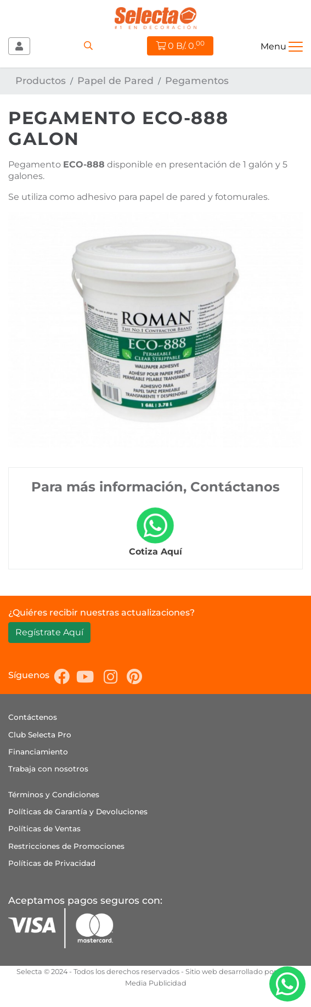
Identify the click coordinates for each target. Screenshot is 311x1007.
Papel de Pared (115, 80)
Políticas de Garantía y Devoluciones (78, 811)
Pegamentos (197, 80)
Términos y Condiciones (53, 794)
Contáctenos (32, 717)
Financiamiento (38, 751)
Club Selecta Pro (39, 734)
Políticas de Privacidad (51, 863)
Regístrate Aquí (49, 632)
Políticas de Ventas (44, 828)
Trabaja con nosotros (48, 768)
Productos (40, 80)
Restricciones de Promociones (66, 846)
